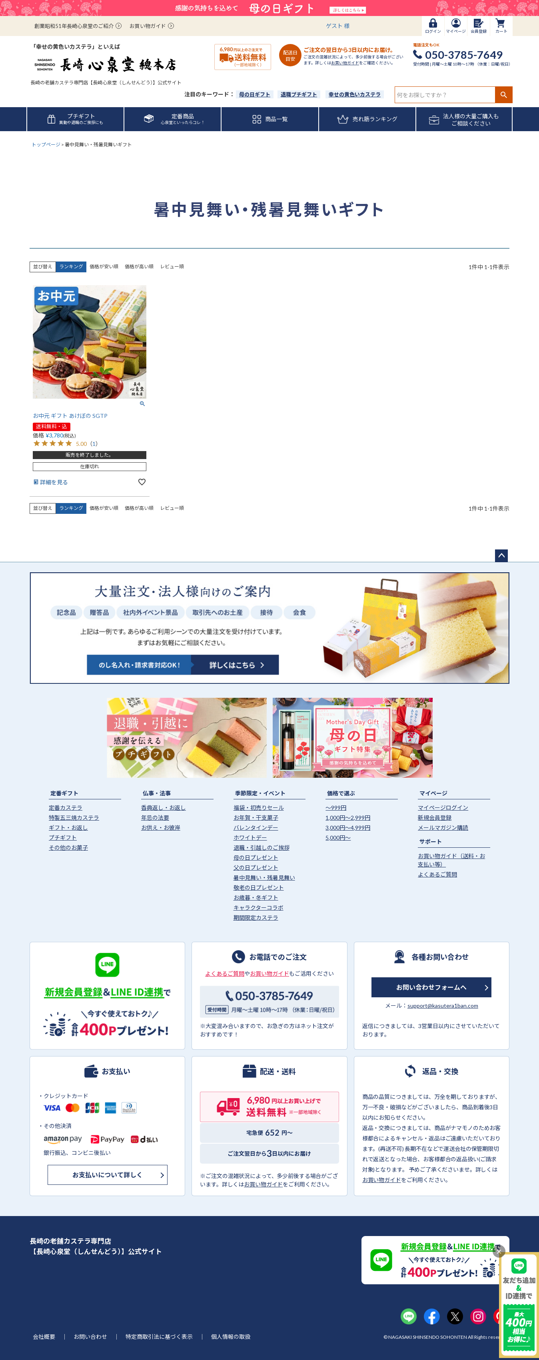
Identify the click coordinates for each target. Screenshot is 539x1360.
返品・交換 (440, 1071)
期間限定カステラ (256, 917)
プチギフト (63, 837)
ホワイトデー (250, 837)
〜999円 (335, 807)
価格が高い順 (139, 267)
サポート (430, 841)
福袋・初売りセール (259, 807)
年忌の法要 (155, 817)
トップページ (46, 145)
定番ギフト (64, 793)
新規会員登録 (434, 817)
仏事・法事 (157, 793)
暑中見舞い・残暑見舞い (264, 877)
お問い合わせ (90, 1336)
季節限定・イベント (260, 793)
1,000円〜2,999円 (347, 817)
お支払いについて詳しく (107, 1174)
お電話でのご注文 (278, 956)
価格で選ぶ (341, 793)
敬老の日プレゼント (259, 887)
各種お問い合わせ (440, 956)
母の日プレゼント (256, 857)
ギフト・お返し (68, 827)
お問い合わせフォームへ (431, 987)
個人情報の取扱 (230, 1336)
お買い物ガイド (148, 26)
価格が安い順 (104, 267)
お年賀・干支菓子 (256, 817)
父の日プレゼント (256, 867)
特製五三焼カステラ (74, 817)
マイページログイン (443, 807)
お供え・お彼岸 (160, 827)
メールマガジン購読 (443, 827)
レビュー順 (172, 267)
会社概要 (44, 1336)
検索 (503, 95)
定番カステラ (65, 807)
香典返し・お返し (163, 807)
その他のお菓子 (68, 847)
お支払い (116, 1071)
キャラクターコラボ (258, 907)
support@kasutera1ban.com (442, 1005)
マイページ (433, 793)
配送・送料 (278, 1071)
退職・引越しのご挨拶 (261, 847)
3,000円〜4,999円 (347, 827)
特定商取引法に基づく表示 (159, 1336)
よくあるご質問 (437, 874)
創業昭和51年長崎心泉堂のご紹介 (74, 26)
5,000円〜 (338, 837)
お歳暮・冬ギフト (256, 897)
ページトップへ (501, 555)
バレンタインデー (256, 827)
